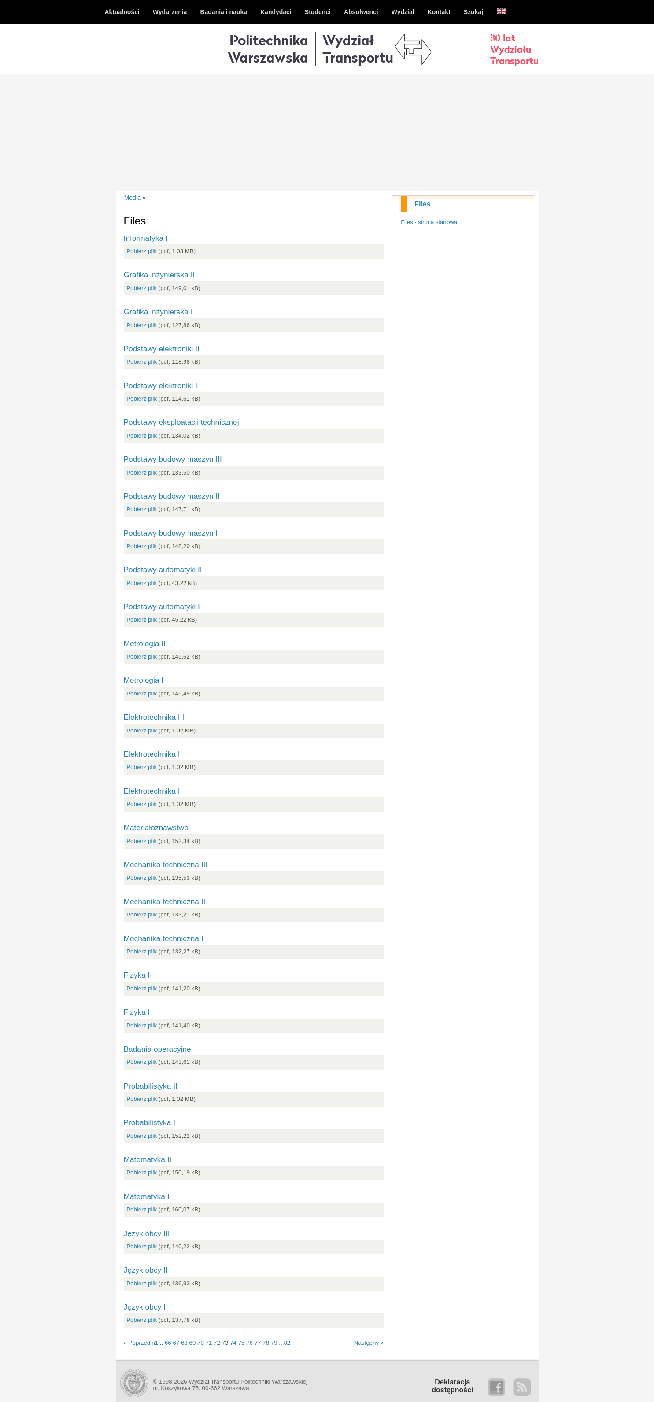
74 (233, 1342)
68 (184, 1342)
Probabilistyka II (150, 1086)
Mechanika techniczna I (163, 938)
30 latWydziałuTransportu (514, 49)
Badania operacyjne (157, 1049)
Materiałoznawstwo (156, 827)
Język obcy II (146, 1270)
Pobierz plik (141, 251)
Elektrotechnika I (152, 791)
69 (192, 1342)
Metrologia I (144, 680)
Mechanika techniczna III (166, 864)
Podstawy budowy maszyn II (172, 496)
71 (209, 1342)
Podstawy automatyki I (162, 606)
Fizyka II (138, 975)
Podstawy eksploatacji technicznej (181, 422)
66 (168, 1342)
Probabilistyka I (150, 1122)
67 (176, 1342)
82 (287, 1342)
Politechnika (268, 48)
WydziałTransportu (357, 48)
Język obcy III (147, 1233)
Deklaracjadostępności (452, 1386)
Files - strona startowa (429, 222)
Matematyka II (148, 1159)
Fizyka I (137, 1012)
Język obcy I (145, 1307)
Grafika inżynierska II (159, 274)
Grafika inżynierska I (158, 311)
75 (241, 1342)
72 (217, 1342)
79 (274, 1342)
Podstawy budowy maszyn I (171, 533)
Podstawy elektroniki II (162, 348)
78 (265, 1342)
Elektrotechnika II (153, 754)
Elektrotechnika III (154, 717)
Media (132, 197)
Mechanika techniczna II (165, 901)
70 (200, 1342)
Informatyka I (146, 238)
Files (422, 204)
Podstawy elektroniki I (161, 385)
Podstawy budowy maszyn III (173, 459)
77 (258, 1342)
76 (249, 1342)
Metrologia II (145, 643)
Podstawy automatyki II (163, 569)
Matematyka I (147, 1196)
